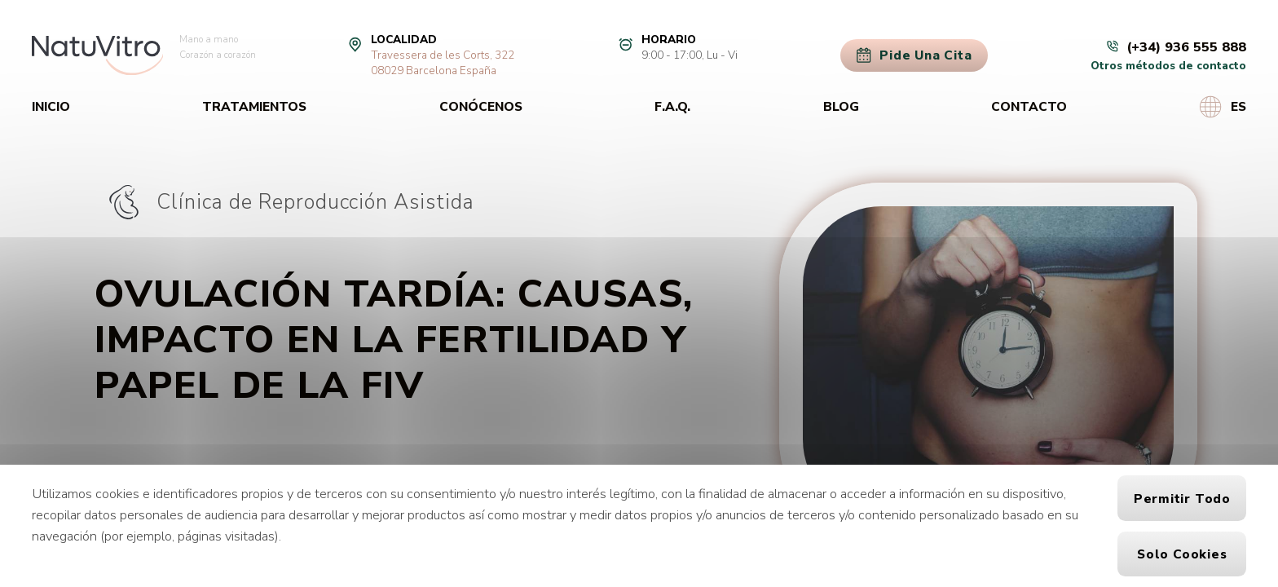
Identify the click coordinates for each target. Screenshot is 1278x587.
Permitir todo (1182, 498)
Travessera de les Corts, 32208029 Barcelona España (442, 62)
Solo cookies (1182, 554)
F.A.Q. (672, 106)
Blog (841, 106)
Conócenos (480, 106)
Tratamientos (254, 106)
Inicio (51, 106)
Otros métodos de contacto (1168, 65)
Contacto (1029, 106)
